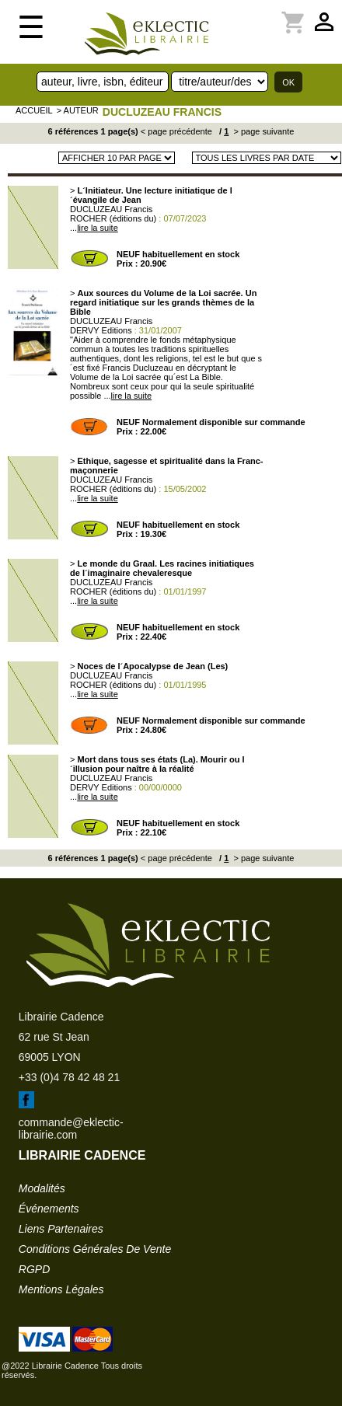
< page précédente (176, 131)
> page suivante (262, 131)
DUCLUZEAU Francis (162, 112)
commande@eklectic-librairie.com (71, 1128)
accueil (34, 110)
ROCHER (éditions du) (113, 218)
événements (49, 1208)
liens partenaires (61, 1229)
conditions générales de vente (95, 1249)
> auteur (78, 110)
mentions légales (61, 1289)
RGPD (34, 1269)
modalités (42, 1188)
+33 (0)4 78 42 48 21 (69, 1077)
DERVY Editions (101, 330)
